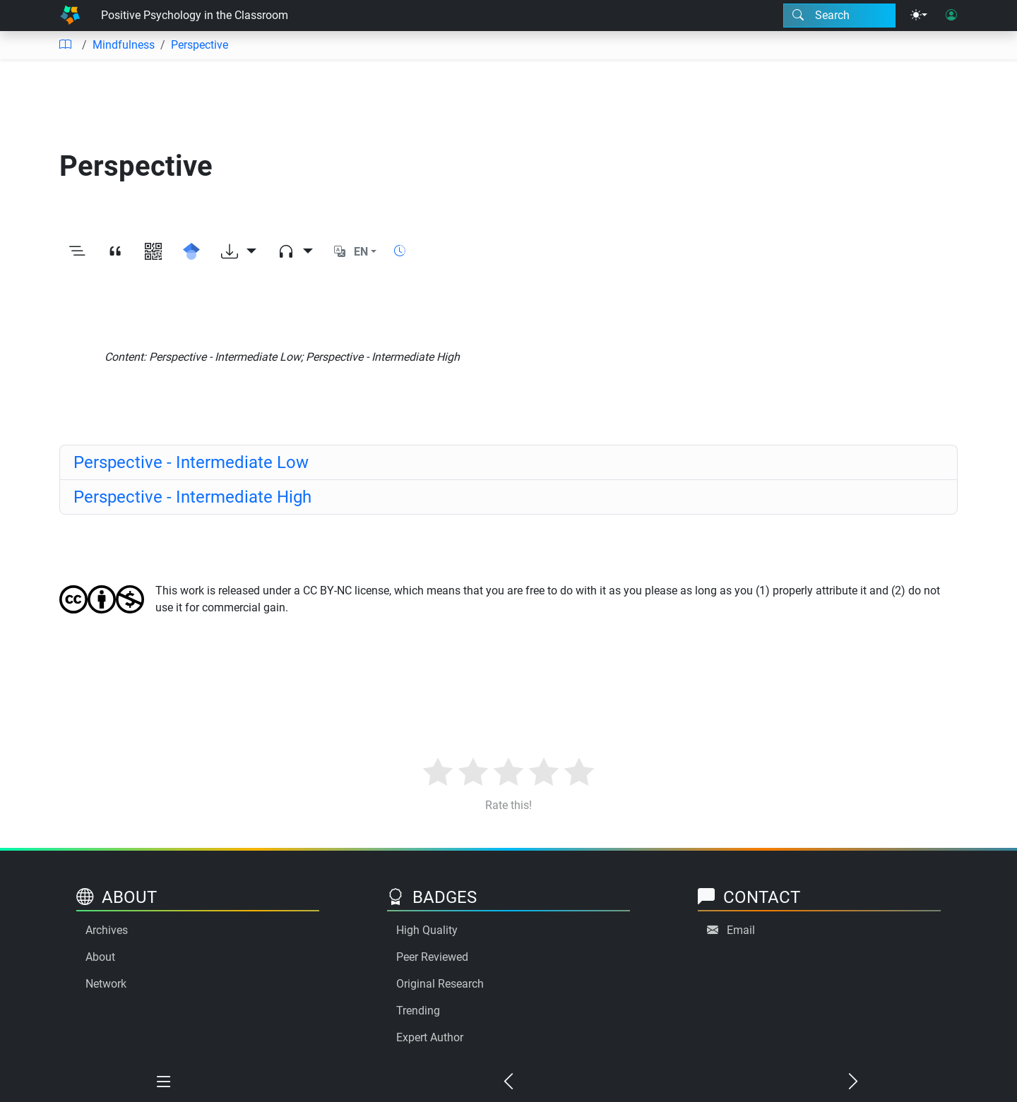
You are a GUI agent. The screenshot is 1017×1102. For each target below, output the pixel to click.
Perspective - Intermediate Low (191, 462)
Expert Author (429, 1037)
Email (741, 930)
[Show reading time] (399, 251)
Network (105, 983)
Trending (418, 1010)
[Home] (70, 15)
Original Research (440, 983)
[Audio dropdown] (295, 252)
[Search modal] (839, 16)
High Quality (427, 930)
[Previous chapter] (508, 1082)
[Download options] (239, 252)
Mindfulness (124, 45)
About (100, 957)
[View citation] (115, 252)
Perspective (199, 45)
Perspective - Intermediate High (192, 497)
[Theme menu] (918, 15)
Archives (106, 930)
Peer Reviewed (432, 957)
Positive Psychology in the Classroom (194, 15)
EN (361, 251)
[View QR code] (153, 252)
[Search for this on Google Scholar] (191, 252)
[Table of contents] (65, 45)
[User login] (951, 15)
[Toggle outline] (77, 252)
